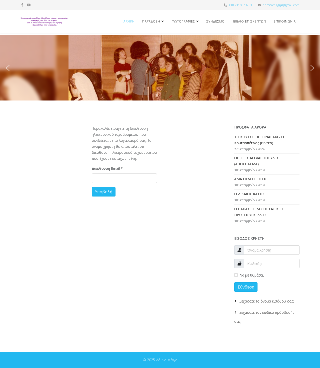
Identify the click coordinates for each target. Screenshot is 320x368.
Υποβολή (103, 191)
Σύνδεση (246, 287)
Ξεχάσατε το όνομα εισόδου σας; (266, 301)
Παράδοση (151, 21)
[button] (8, 68)
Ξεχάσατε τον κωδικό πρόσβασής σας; (264, 317)
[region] (160, 67)
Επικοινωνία (285, 21)
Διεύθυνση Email (107, 168)
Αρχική (129, 21)
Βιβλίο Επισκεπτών (249, 21)
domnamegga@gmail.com (281, 5)
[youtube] (29, 4)
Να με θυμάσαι (252, 275)
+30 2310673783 (240, 5)
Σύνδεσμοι (216, 21)
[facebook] (22, 4)
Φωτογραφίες (183, 21)
